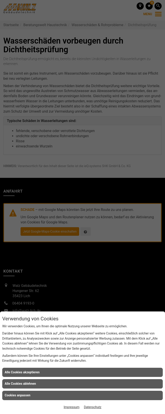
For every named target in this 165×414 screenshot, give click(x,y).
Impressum (71, 407)
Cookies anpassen (17, 395)
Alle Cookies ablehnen (20, 383)
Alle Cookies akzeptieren (22, 372)
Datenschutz (92, 407)
